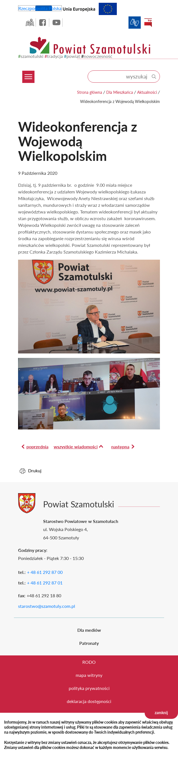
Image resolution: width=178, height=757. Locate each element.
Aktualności (147, 92)
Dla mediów (89, 630)
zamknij (161, 712)
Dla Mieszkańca (119, 92)
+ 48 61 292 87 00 (45, 572)
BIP (148, 22)
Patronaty (89, 643)
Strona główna (89, 92)
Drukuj (34, 470)
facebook (43, 22)
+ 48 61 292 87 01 (45, 582)
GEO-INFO (30, 22)
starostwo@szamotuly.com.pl (46, 606)
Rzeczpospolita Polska (39, 8)
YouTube (56, 22)
